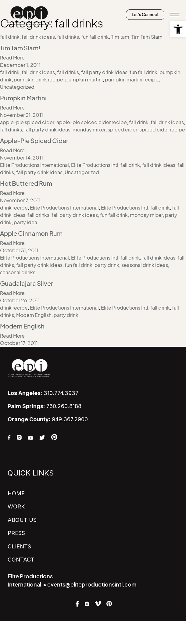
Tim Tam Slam (147, 37)
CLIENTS (19, 546)
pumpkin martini (84, 80)
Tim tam (120, 37)
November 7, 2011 (20, 200)
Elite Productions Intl (94, 165)
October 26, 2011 (20, 300)
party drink (107, 265)
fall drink (10, 37)
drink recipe (14, 208)
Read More (12, 58)
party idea (25, 222)
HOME (16, 493)
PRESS (16, 533)
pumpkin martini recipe (132, 80)
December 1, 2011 (20, 65)
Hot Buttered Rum (26, 183)
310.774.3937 (43, 393)
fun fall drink (95, 37)
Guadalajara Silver (26, 283)
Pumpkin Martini (23, 98)
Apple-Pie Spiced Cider (34, 141)
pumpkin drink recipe (38, 80)
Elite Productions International (34, 165)
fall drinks (68, 37)
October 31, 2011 (19, 250)
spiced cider (122, 130)
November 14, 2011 (21, 158)
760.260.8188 (44, 406)
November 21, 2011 (21, 115)
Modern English (34, 315)
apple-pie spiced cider (27, 122)
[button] (178, 29)
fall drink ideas (38, 37)
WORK (16, 506)
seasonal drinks (17, 272)
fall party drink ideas (104, 72)
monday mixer (89, 130)
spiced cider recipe (162, 130)
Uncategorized (17, 87)
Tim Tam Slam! (20, 48)
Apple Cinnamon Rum (31, 233)
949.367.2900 (48, 419)
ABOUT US (22, 520)
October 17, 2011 (19, 343)
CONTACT (21, 559)
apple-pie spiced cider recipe (91, 122)
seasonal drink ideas (144, 265)
